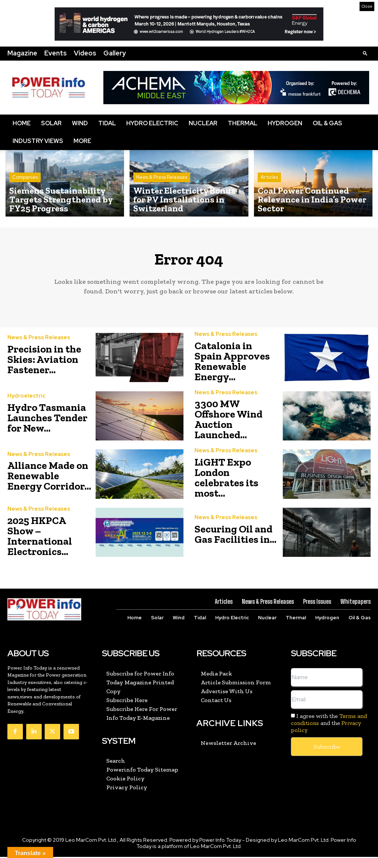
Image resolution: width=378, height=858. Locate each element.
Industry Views (38, 141)
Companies (25, 190)
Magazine (22, 53)
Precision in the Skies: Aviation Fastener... (44, 362)
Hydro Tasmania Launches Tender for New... (47, 420)
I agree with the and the (329, 724)
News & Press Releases (161, 190)
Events (55, 53)
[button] (365, 53)
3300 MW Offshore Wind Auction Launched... (228, 421)
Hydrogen (285, 123)
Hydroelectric (24, 398)
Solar (51, 123)
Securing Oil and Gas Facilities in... (235, 536)
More (82, 141)
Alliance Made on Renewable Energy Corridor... (49, 478)
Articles (269, 190)
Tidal (107, 123)
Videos (85, 53)
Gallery (114, 53)
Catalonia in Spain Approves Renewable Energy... (232, 363)
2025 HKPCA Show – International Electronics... (39, 537)
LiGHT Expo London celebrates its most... (226, 479)
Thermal (242, 123)
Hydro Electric (152, 123)
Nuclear (203, 123)
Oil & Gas (327, 123)
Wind (80, 123)
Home (22, 123)
